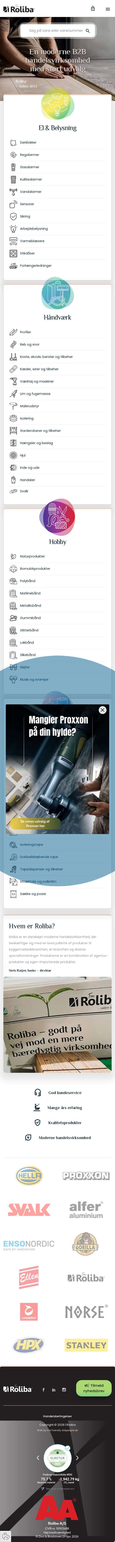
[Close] (103, 706)
